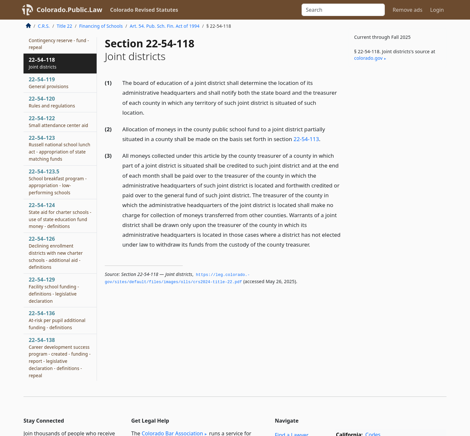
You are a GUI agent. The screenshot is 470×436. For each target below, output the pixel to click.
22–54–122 (58, 121)
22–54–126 (56, 252)
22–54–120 (52, 102)
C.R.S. (44, 26)
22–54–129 (54, 290)
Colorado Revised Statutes (144, 9)
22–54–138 (60, 357)
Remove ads (407, 9)
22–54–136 (57, 320)
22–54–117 (59, 40)
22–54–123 (59, 148)
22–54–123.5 (57, 182)
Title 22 (64, 26)
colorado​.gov (368, 58)
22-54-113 (306, 139)
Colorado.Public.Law (69, 9)
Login (437, 9)
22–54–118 (42, 63)
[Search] (343, 10)
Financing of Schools (101, 26)
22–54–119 (49, 82)
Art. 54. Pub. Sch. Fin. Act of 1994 (164, 26)
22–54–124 (60, 215)
